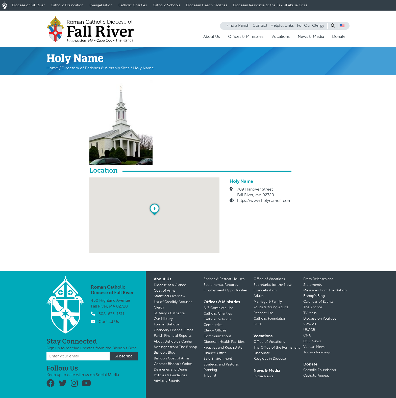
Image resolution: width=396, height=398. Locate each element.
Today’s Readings (317, 352)
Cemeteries (213, 325)
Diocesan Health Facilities (206, 5)
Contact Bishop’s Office (173, 364)
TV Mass (309, 313)
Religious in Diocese (270, 358)
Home (52, 68)
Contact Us (108, 321)
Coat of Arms (164, 290)
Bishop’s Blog (164, 352)
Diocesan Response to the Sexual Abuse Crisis (270, 5)
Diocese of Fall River (28, 5)
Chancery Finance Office (173, 330)
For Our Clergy (310, 25)
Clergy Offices (215, 330)
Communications (217, 336)
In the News (263, 376)
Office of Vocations (269, 279)
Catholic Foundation (67, 5)
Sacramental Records (221, 285)
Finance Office (215, 353)
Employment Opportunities (225, 290)
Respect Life (263, 313)
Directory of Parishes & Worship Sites (96, 68)
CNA (307, 335)
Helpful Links (282, 25)
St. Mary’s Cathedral (169, 313)
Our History (163, 319)
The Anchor (312, 307)
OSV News (312, 341)
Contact (260, 25)
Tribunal (210, 375)
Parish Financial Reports (172, 335)
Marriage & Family (268, 301)
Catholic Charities (132, 5)
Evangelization (100, 5)
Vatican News (314, 347)
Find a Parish (238, 25)
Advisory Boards (167, 381)
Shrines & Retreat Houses (224, 279)
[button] (342, 26)
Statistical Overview (169, 296)
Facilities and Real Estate (223, 347)
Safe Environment (218, 358)
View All (309, 324)
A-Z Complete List (218, 308)
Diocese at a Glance (170, 285)
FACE (258, 324)
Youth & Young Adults (271, 307)
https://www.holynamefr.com (264, 200)
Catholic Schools (166, 5)
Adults (258, 296)
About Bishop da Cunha (173, 341)
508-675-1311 (111, 313)
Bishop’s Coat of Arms (171, 358)
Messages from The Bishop (175, 347)
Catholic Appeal (316, 375)
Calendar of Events (318, 301)
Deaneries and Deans (170, 369)
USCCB (309, 330)
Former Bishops (166, 324)
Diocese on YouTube (319, 318)
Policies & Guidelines (170, 375)
